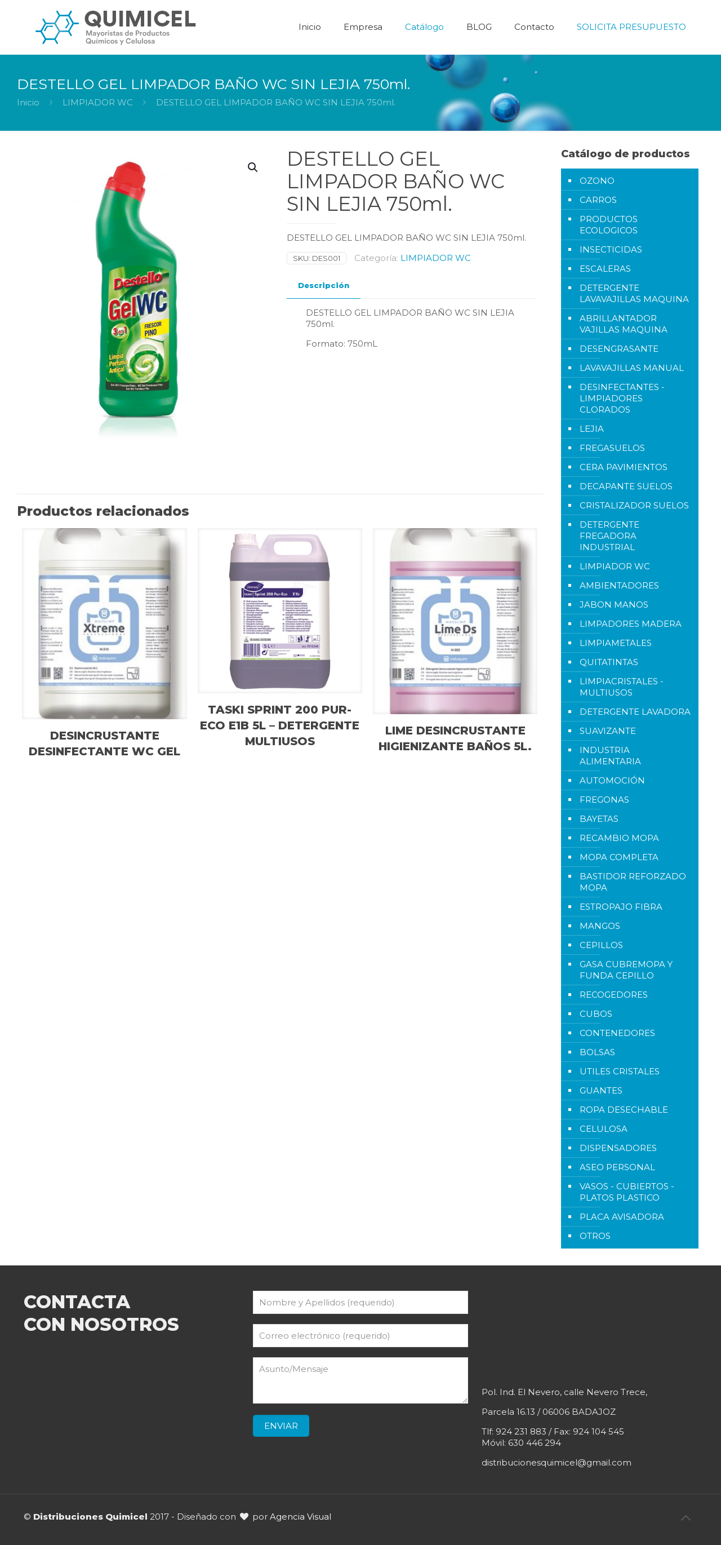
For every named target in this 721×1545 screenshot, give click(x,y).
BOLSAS (597, 1052)
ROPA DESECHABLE (624, 1109)
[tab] (323, 285)
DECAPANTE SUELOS (626, 486)
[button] (253, 167)
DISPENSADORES (618, 1148)
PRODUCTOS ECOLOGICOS (609, 225)
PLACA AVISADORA (622, 1216)
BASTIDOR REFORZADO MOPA (633, 882)
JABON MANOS (614, 604)
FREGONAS (604, 799)
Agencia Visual (300, 1516)
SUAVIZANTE (608, 730)
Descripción (323, 285)
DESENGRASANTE (619, 348)
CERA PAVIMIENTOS (623, 467)
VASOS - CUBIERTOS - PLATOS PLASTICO (627, 1192)
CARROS (598, 199)
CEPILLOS (601, 945)
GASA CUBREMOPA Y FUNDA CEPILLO (626, 970)
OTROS (595, 1235)
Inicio (28, 102)
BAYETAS (599, 818)
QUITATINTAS (609, 662)
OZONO (597, 180)
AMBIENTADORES (619, 585)
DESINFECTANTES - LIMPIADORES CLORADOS (622, 398)
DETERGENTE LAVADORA (635, 711)
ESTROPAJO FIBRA (621, 906)
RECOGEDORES (614, 994)
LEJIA (592, 428)
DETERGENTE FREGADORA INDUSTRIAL (609, 535)
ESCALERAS (605, 268)
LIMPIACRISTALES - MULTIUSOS (622, 687)
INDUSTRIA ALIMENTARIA (610, 756)
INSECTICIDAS (611, 249)
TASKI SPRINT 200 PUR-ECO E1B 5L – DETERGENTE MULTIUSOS (279, 725)
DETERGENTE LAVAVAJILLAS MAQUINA (634, 293)
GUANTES (601, 1090)
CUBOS (596, 1013)
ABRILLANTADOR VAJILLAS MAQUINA (623, 324)
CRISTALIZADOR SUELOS (634, 505)
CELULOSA (603, 1128)
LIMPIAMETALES (616, 643)
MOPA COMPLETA (619, 857)
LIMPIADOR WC (98, 102)
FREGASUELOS (612, 447)
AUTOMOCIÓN (612, 780)
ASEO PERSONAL (617, 1167)
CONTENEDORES (617, 1033)
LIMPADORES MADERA (631, 623)
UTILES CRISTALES (620, 1071)
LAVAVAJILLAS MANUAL (632, 367)
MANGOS (600, 925)
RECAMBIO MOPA (619, 838)
